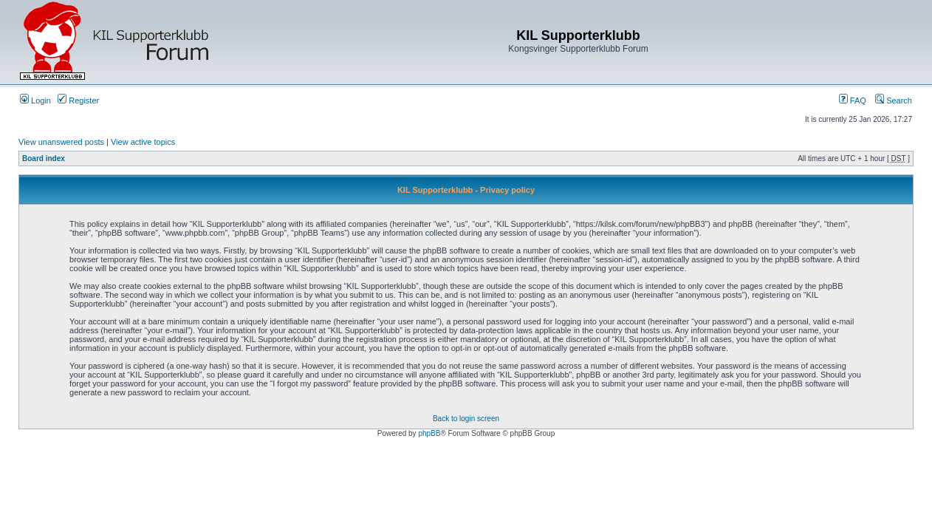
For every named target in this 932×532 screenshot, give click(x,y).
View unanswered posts (61, 141)
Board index (43, 158)
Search (893, 100)
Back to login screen (466, 419)
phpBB (429, 433)
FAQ (852, 100)
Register (78, 100)
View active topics (143, 141)
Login (35, 100)
